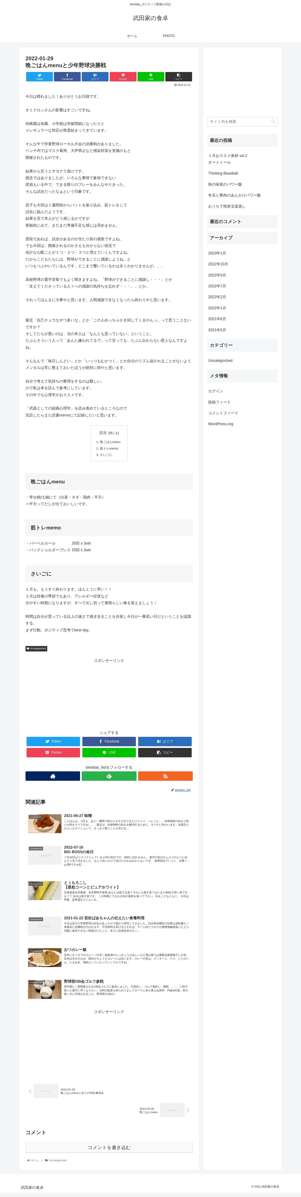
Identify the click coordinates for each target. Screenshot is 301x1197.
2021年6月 (217, 319)
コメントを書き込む (109, 1151)
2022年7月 (217, 286)
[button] (273, 121)
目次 (103, 433)
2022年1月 (217, 308)
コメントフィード (223, 413)
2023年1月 (217, 253)
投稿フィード (219, 402)
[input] (242, 121)
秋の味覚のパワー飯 (225, 184)
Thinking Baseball (223, 173)
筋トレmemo (109, 449)
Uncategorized (36, 649)
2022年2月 (217, 297)
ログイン (215, 391)
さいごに (106, 455)
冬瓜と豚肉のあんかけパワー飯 (234, 195)
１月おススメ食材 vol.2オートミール (227, 159)
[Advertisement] (109, 694)
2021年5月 (217, 330)
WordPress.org (220, 424)
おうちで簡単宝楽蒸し (227, 206)
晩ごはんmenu (111, 442)
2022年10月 (218, 264)
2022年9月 (217, 275)
